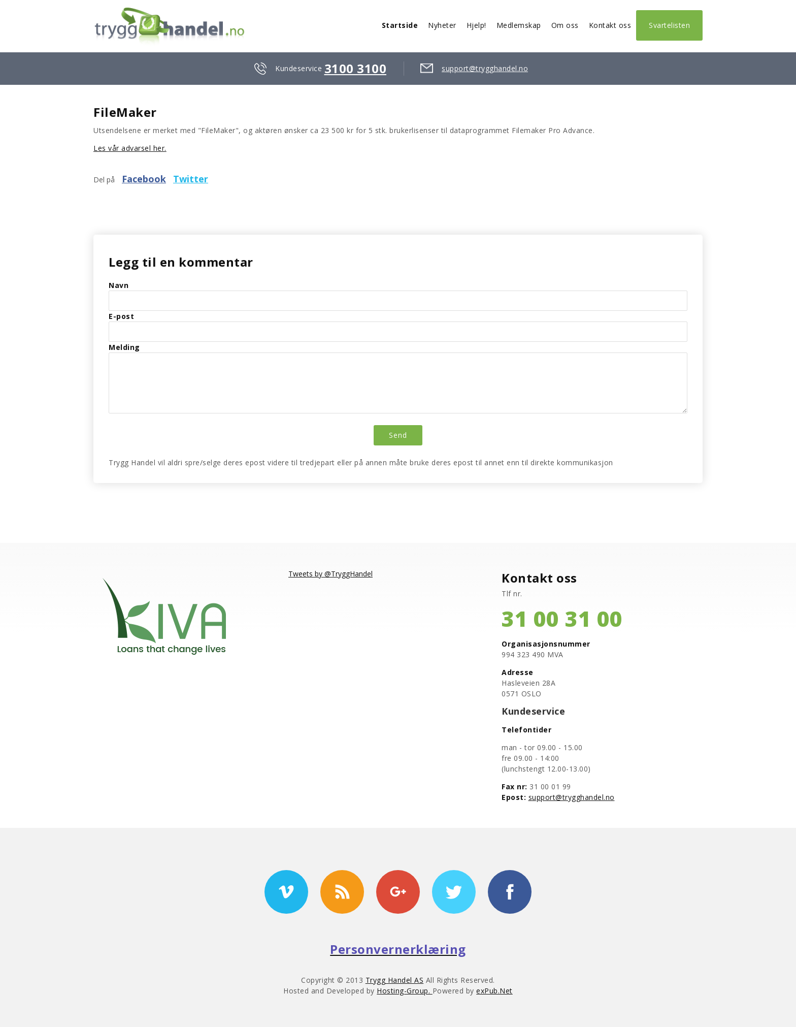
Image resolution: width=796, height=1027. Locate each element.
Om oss (565, 25)
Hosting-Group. (405, 991)
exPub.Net (494, 991)
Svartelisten (669, 25)
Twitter (190, 179)
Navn (118, 285)
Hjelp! (476, 25)
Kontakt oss (610, 25)
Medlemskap (518, 25)
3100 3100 (355, 68)
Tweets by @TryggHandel (330, 574)
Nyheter (442, 25)
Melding (124, 347)
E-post (121, 316)
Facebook (144, 179)
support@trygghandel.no (485, 68)
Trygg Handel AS (395, 980)
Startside (400, 25)
